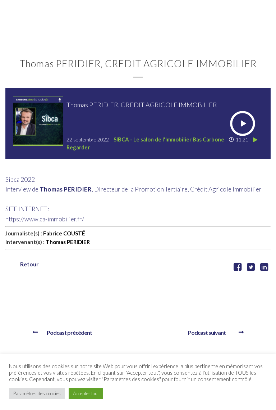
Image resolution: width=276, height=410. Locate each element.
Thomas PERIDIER (68, 242)
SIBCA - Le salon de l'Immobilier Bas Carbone (169, 139)
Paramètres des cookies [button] (37, 393)
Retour (29, 264)
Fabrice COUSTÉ (64, 233)
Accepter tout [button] (86, 393)
